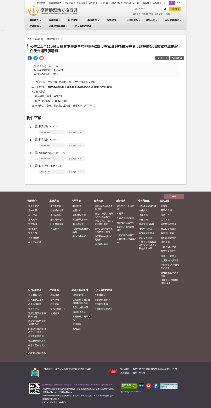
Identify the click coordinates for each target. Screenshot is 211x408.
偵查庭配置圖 (79, 215)
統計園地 (34, 26)
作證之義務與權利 (125, 234)
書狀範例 (92, 20)
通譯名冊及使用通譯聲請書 (37, 315)
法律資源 (143, 215)
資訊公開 (150, 20)
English (92, 2)
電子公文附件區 (80, 307)
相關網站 (54, 313)
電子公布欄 (166, 210)
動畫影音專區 (79, 312)
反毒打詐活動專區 (103, 308)
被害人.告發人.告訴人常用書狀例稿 (104, 215)
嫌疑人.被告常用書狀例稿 (104, 207)
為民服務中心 (34, 295)
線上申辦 (95, 384)
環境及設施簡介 (80, 219)
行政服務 (54, 304)
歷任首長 (32, 210)
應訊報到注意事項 (125, 222)
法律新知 (143, 219)
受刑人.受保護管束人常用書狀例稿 (104, 230)
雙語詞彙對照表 (168, 251)
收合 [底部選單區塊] (174, 196)
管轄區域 (32, 224)
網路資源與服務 (57, 26)
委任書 (145, 14)
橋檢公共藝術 (79, 236)
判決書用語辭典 (146, 224)
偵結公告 (165, 215)
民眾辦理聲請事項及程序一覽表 (37, 330)
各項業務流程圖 (36, 336)
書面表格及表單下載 (81, 318)
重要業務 (53, 20)
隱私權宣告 (47, 384)
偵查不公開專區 (168, 255)
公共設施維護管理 (169, 260)
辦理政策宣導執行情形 (169, 274)
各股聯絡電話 (34, 242)
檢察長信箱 (33, 308)
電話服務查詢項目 (37, 340)
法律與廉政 (132, 20)
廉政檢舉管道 (145, 237)
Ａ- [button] (165, 2)
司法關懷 (54, 228)
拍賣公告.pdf (49, 139)
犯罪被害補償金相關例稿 (103, 238)
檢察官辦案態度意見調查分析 (37, 322)
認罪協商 (136, 14)
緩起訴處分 (159, 14)
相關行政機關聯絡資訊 (125, 228)
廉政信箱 (58, 384)
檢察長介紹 (33, 205)
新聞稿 (164, 205)
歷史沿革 (32, 219)
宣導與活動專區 (146, 233)
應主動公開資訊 (168, 228)
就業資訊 (77, 328)
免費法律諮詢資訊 (125, 218)
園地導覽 (54, 295)
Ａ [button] (172, 2)
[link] (30, 58)
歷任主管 (32, 215)
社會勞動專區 (57, 224)
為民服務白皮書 (36, 299)
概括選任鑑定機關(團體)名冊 (169, 282)
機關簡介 (34, 20)
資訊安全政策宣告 (81, 384)
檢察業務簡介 (57, 205)
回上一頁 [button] (163, 58)
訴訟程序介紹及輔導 (125, 207)
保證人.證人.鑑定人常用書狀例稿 (104, 222)
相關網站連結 (79, 295)
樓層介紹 (77, 210)
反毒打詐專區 (101, 304)
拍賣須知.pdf (48, 126)
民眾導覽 (73, 20)
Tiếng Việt (103, 2)
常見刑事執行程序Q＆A (126, 241)
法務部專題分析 (58, 308)
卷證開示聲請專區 (37, 353)
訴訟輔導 (111, 20)
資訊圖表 (77, 324)
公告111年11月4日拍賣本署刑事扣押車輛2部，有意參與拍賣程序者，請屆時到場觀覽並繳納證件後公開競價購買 (104, 48)
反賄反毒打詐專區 (82, 26)
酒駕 (151, 14)
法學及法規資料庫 (147, 205)
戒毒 (168, 14)
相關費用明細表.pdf (52, 153)
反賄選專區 (100, 295)
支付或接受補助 (168, 237)
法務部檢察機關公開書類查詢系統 (81, 301)
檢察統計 (54, 299)
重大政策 (32, 233)
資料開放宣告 (106, 384)
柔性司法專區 (57, 219)
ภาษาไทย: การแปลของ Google (125, 2)
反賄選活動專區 (102, 299)
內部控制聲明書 (168, 246)
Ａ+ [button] (178, 2)
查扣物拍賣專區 (52, 39)
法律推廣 (143, 210)
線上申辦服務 (34, 304)
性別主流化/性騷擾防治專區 (170, 266)
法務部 (156, 2)
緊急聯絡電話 (55, 2)
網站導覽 (41, 2)
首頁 (29, 39)
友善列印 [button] (178, 58)
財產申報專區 (145, 228)
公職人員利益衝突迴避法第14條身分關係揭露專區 (148, 245)
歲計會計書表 (167, 233)
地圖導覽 (77, 205)
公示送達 (165, 219)
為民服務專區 (172, 20)
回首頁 (146, 2)
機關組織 (32, 228)
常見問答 (69, 2)
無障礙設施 (78, 224)
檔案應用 (165, 242)
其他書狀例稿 (101, 244)
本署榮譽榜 (33, 237)
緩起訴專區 (55, 215)
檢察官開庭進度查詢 (37, 347)
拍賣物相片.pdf (50, 166)
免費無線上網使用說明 (81, 230)
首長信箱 (81, 2)
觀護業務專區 (57, 210)
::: (27, 2)
